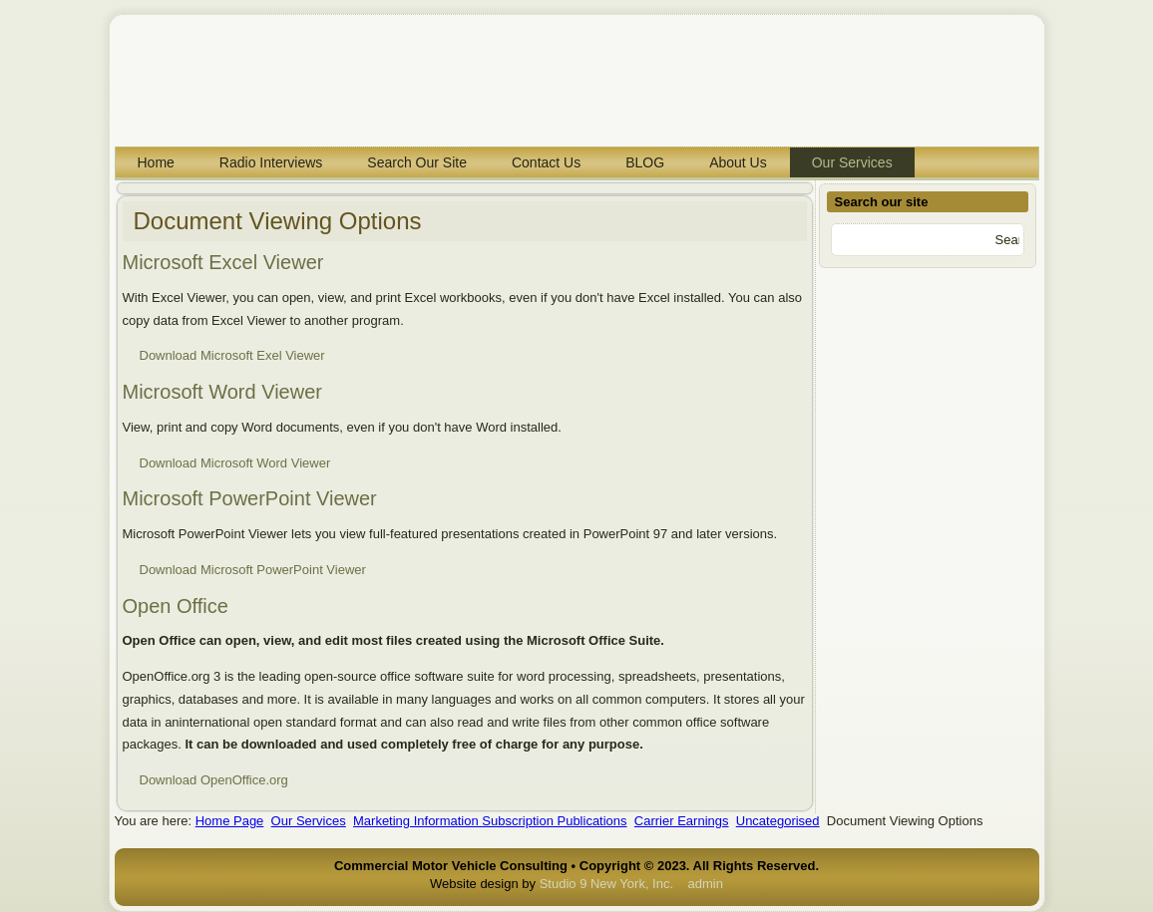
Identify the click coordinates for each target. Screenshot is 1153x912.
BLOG (644, 162)
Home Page (229, 820)
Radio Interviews (271, 162)
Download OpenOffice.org (214, 779)
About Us (738, 162)
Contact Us (546, 162)
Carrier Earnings (681, 820)
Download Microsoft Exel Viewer (232, 355)
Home (156, 162)
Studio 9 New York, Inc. (606, 883)
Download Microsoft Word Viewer (235, 463)
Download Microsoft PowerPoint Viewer (253, 569)
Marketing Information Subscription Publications (490, 820)
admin (705, 883)
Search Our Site (417, 162)
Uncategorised (778, 820)
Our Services (852, 162)
